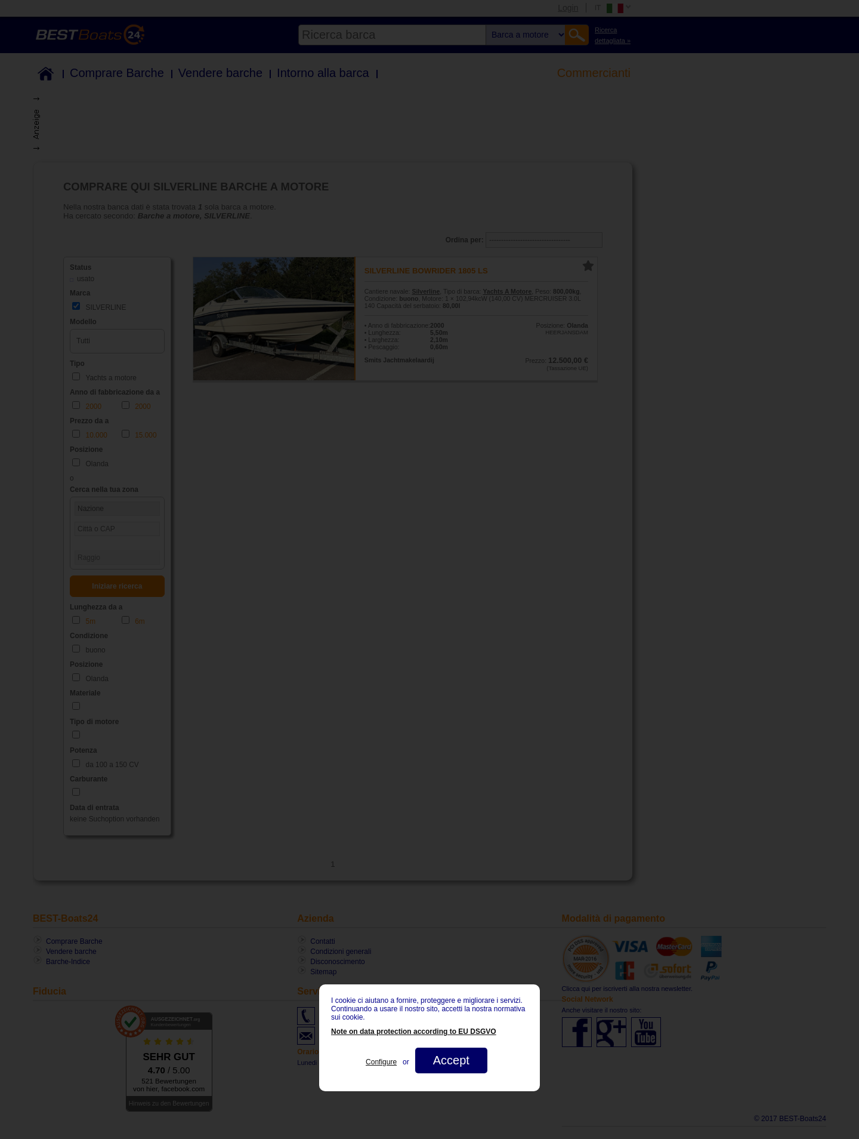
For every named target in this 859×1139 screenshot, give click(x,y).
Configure (381, 1062)
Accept (451, 1060)
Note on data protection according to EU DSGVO (413, 1031)
